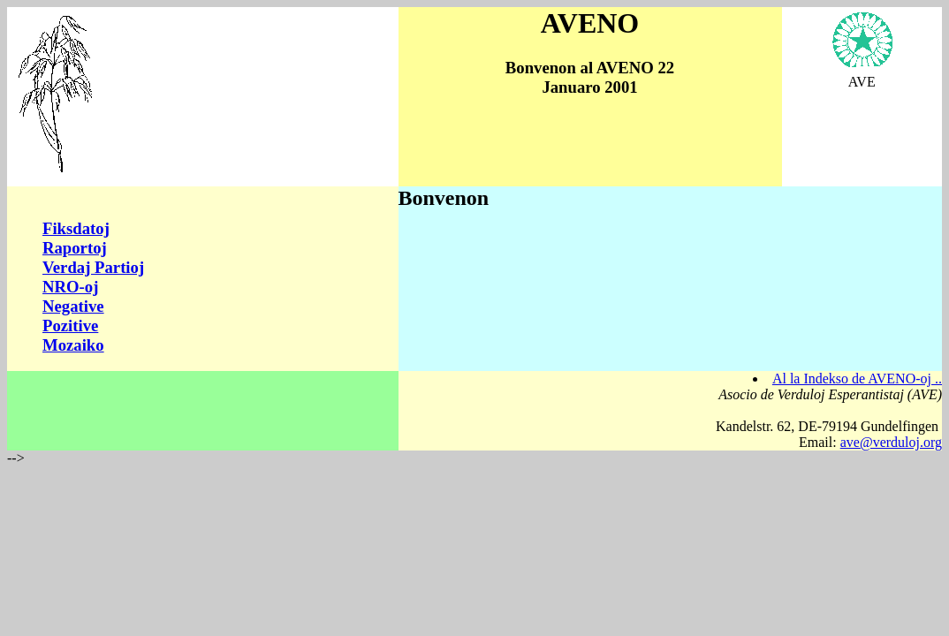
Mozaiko (73, 345)
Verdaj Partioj (93, 267)
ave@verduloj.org (891, 442)
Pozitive (70, 325)
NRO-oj (70, 286)
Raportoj (74, 247)
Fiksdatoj (76, 228)
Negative (73, 306)
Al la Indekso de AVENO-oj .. (857, 378)
